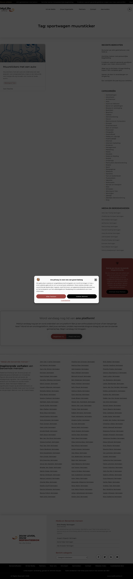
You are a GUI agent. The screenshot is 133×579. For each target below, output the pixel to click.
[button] (96, 280)
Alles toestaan (51, 296)
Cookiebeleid (65, 300)
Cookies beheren (82, 296)
